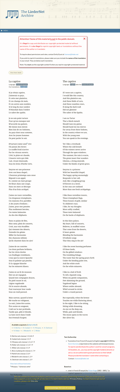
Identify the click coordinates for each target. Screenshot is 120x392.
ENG (22, 87)
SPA (25, 87)
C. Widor (37, 331)
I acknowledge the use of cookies (60, 388)
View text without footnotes (20, 364)
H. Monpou (37, 328)
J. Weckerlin (26, 331)
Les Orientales (87, 373)
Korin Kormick (73, 344)
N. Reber (17, 331)
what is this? (32, 325)
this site (34, 381)
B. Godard (26, 328)
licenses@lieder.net (71, 54)
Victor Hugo (92, 371)
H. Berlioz (17, 328)
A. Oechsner (48, 328)
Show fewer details (15, 72)
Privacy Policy (76, 379)
